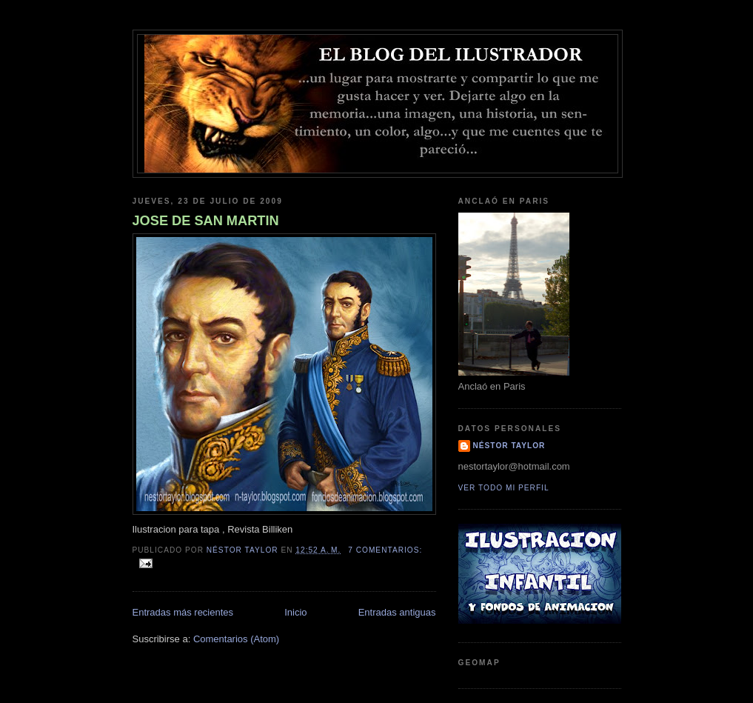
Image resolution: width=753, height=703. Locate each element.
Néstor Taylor (509, 446)
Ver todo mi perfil (503, 488)
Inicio (295, 612)
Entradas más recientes (183, 612)
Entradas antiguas (397, 612)
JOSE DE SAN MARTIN (206, 220)
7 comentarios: (385, 550)
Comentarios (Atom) (236, 638)
